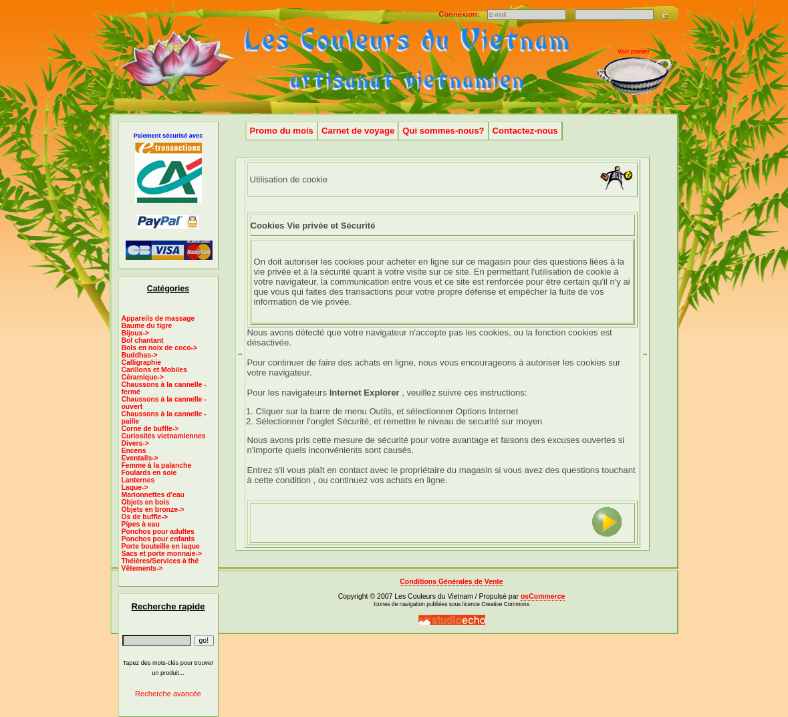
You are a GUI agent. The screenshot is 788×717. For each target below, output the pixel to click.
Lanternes (138, 480)
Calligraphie (142, 362)
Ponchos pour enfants (158, 539)
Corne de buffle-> (150, 428)
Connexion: (459, 14)
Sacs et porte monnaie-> (162, 553)
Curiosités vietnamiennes (164, 436)
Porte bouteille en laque (161, 546)
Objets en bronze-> (153, 509)
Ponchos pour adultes (158, 531)
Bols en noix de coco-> (160, 347)
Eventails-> (140, 458)
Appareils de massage (158, 318)
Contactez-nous (525, 131)
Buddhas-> (140, 355)
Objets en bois (146, 502)
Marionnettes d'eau (153, 494)
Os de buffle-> (145, 517)
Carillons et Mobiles (154, 370)
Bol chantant (143, 340)
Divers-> (135, 443)
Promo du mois (281, 131)
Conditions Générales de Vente (451, 581)
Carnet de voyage (357, 131)
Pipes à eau (141, 524)
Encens (134, 450)
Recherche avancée (168, 694)
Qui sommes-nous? (443, 131)
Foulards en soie (149, 472)
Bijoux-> (135, 333)
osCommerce (543, 596)
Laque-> (135, 487)
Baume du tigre (147, 325)
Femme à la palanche (157, 465)
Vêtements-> (142, 568)
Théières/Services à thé (160, 561)
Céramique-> (143, 377)
